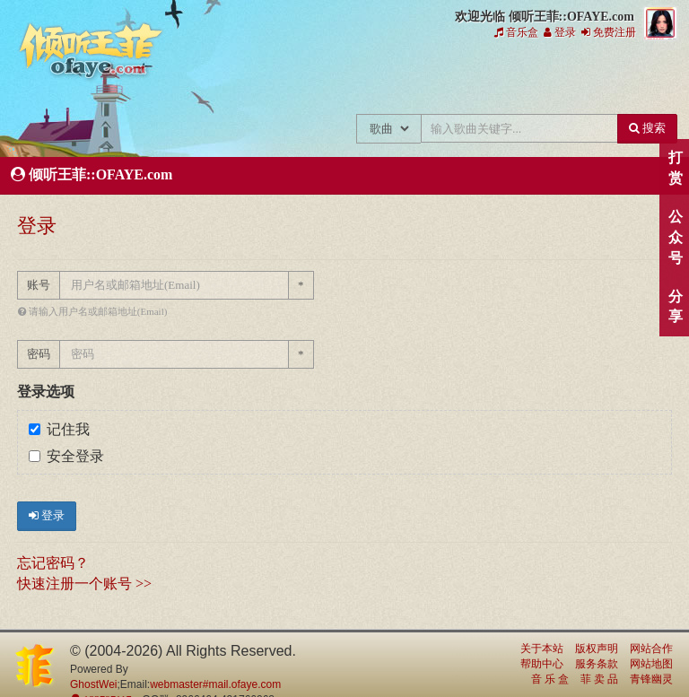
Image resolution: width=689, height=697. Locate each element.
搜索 (647, 128)
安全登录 (66, 456)
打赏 (675, 168)
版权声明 (596, 648)
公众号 (675, 237)
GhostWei (93, 684)
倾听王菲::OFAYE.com (91, 54)
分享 (675, 307)
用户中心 (591, 79)
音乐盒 (516, 32)
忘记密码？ (53, 563)
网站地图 (651, 664)
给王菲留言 (531, 79)
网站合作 (651, 648)
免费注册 (608, 32)
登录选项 (45, 391)
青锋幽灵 (651, 679)
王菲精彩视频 (411, 79)
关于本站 (541, 648)
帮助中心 (541, 664)
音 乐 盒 (550, 679)
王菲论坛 (471, 79)
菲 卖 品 (599, 679)
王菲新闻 (291, 79)
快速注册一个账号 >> (84, 583)
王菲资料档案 (651, 79)
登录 (560, 32)
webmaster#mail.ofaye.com (215, 684)
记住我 (59, 429)
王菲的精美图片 (351, 79)
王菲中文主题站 (171, 79)
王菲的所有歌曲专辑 (231, 79)
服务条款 (596, 664)
